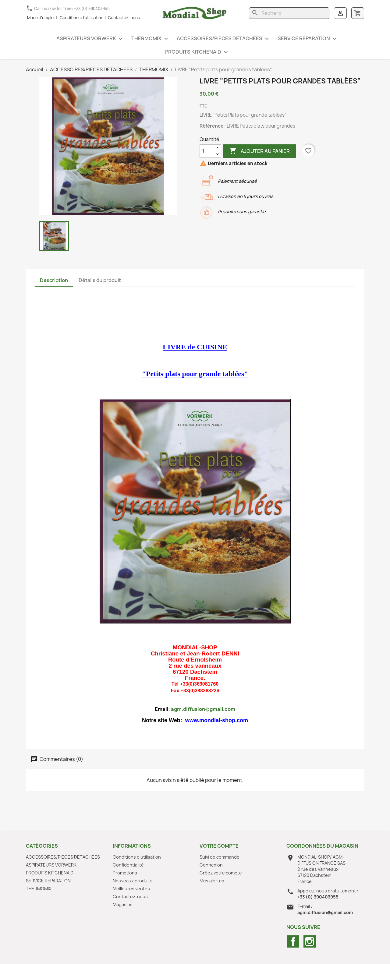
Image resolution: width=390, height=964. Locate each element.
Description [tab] (54, 280)
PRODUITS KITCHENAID (197, 52)
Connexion (211, 865)
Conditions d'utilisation (81, 17)
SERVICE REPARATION (308, 39)
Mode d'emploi (41, 17)
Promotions (125, 873)
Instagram (309, 941)
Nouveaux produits (133, 881)
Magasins (123, 904)
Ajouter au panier (259, 151)
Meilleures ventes (131, 889)
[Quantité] (207, 151)
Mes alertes (212, 881)
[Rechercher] (289, 13)
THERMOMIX (150, 39)
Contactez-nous (124, 17)
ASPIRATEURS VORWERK (90, 39)
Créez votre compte (221, 873)
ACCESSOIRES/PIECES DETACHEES (224, 39)
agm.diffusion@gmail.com (203, 709)
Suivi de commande (219, 857)
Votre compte (219, 845)
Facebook (293, 941)
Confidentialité (128, 865)
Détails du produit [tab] (100, 280)
